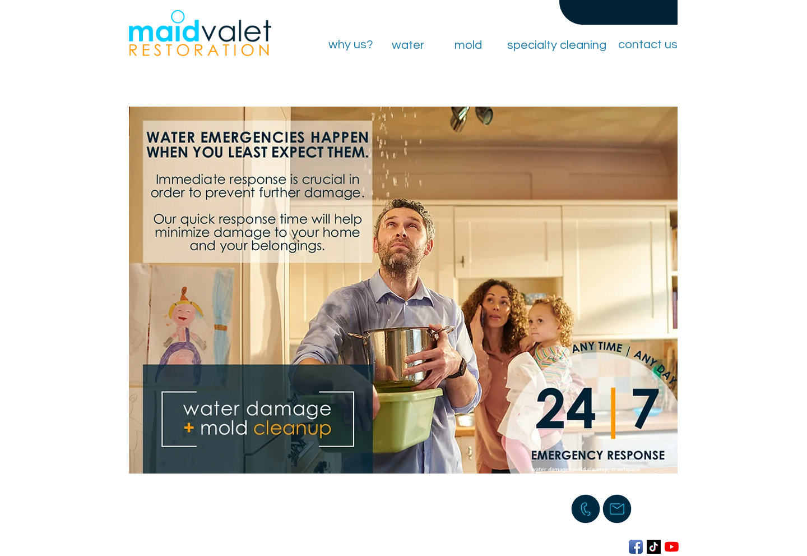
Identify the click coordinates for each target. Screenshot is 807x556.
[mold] (468, 45)
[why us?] (351, 45)
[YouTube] (672, 547)
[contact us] (648, 45)
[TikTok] (654, 547)
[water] (408, 45)
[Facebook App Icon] (636, 547)
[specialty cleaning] (556, 45)
